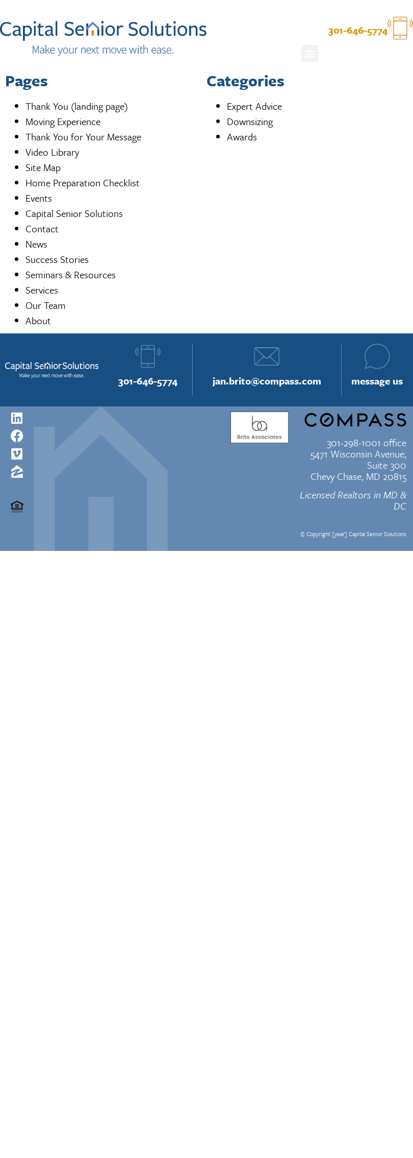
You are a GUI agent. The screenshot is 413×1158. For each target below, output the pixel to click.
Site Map (43, 167)
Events (38, 198)
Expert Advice (254, 106)
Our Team (45, 305)
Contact (42, 228)
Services (41, 290)
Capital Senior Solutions (74, 213)
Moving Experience (62, 121)
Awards (242, 136)
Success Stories (57, 259)
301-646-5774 (147, 381)
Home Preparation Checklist (82, 182)
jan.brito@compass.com (267, 381)
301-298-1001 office (366, 442)
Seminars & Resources (70, 274)
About (38, 320)
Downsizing (250, 121)
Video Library (52, 152)
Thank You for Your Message (83, 136)
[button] (309, 53)
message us (377, 381)
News (36, 244)
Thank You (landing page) (76, 106)
